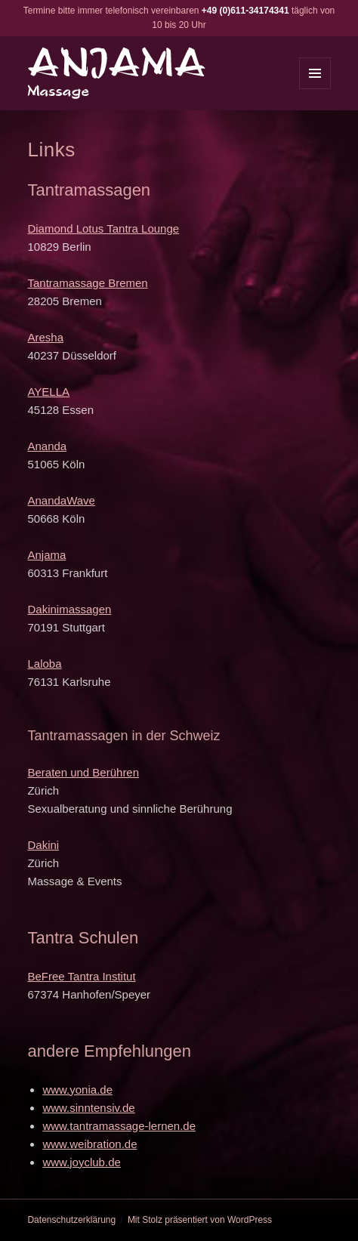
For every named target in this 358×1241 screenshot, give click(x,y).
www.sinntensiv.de (88, 1107)
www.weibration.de (89, 1144)
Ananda (46, 446)
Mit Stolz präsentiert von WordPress (200, 1220)
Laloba (44, 663)
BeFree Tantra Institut (81, 976)
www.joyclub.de (81, 1162)
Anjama (46, 554)
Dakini (43, 844)
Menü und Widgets (315, 88)
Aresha (45, 337)
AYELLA (48, 391)
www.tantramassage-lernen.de (119, 1125)
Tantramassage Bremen (87, 282)
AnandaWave (61, 500)
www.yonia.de (77, 1089)
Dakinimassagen (69, 609)
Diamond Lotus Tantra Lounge (103, 228)
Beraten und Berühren (83, 772)
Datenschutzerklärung (71, 1220)
